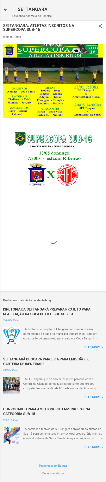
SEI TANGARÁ (32, 9)
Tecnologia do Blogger (53, 465)
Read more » (93, 347)
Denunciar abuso (53, 473)
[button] (100, 26)
